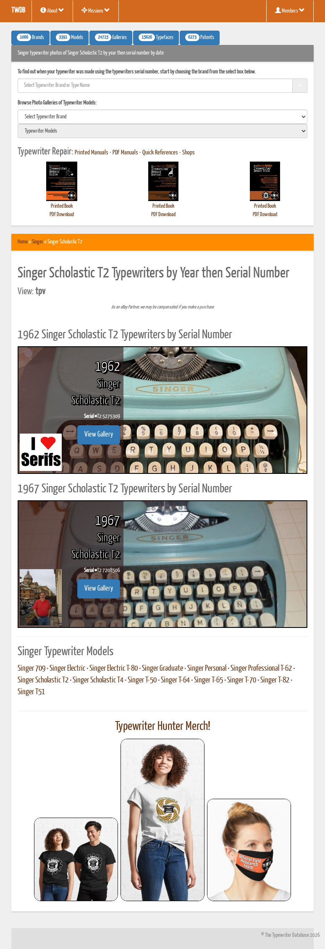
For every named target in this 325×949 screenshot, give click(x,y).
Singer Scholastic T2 (43, 680)
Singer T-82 (274, 680)
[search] (162, 117)
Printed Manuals (91, 153)
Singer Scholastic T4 (98, 680)
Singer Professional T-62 (261, 668)
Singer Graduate (162, 668)
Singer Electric (67, 668)
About (52, 10)
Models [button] (69, 37)
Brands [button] (30, 37)
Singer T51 (31, 692)
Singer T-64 (175, 680)
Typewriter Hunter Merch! (162, 726)
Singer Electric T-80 (113, 668)
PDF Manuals (125, 153)
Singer (37, 242)
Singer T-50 (142, 680)
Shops (188, 153)
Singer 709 (31, 668)
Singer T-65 (208, 680)
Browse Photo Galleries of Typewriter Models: (57, 103)
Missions (95, 10)
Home (23, 242)
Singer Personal (206, 668)
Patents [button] (199, 37)
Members (290, 10)
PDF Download (62, 214)
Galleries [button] (111, 37)
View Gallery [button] (98, 434)
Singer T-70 (241, 680)
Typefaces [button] (156, 37)
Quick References (160, 153)
